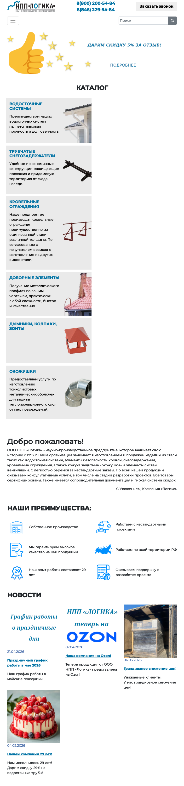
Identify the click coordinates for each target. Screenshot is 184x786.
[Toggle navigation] (13, 21)
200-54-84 (95, 3)
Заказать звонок (156, 6)
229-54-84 (96, 9)
